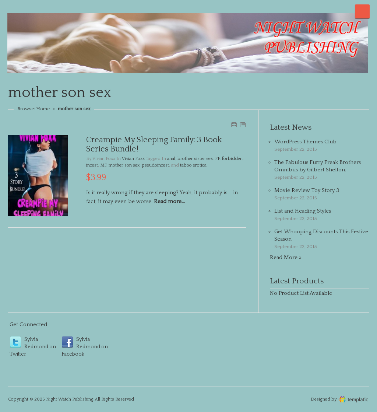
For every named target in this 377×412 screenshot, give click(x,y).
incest (92, 165)
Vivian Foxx (133, 158)
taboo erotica (193, 165)
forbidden (232, 158)
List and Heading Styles (302, 211)
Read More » (286, 257)
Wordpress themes (353, 398)
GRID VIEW (233, 124)
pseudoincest (155, 165)
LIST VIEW (242, 124)
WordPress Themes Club (305, 142)
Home (43, 108)
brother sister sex (195, 158)
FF (217, 158)
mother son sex (124, 165)
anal (171, 158)
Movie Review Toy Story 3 (306, 190)
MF (103, 165)
